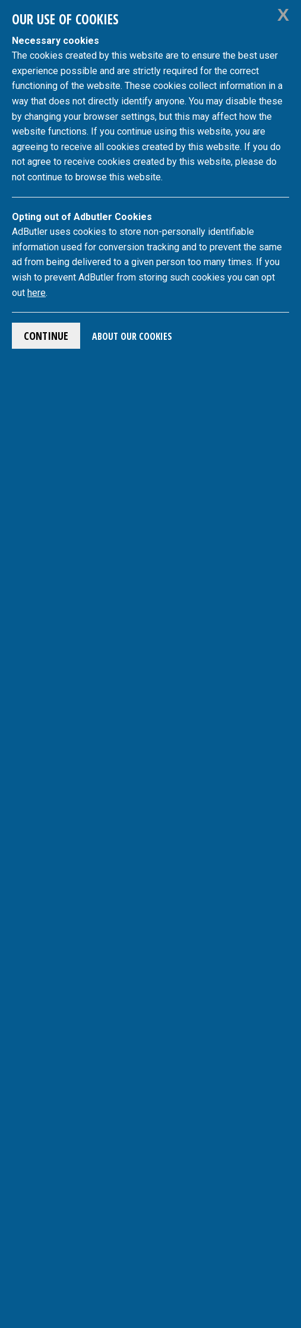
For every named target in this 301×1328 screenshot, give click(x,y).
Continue (46, 336)
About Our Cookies (132, 336)
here (36, 292)
